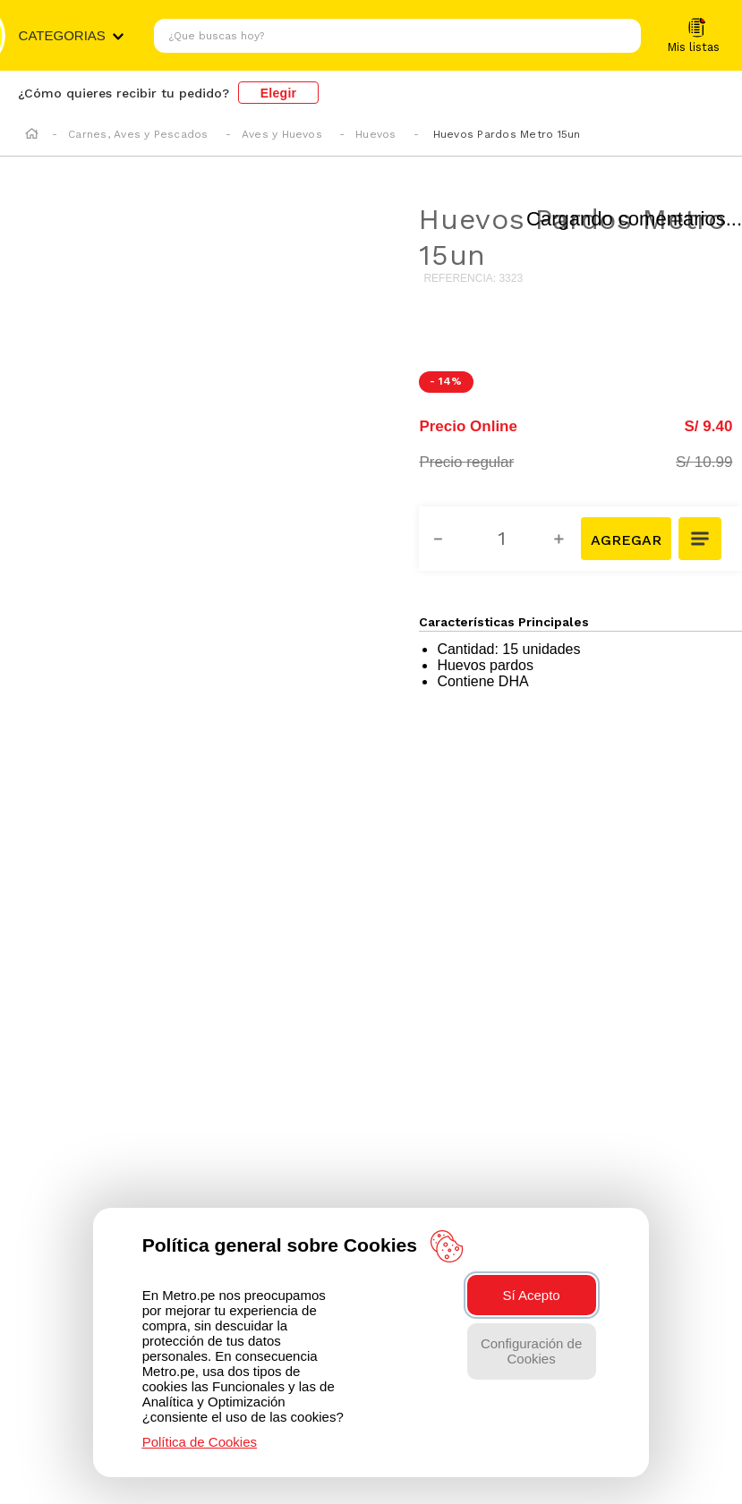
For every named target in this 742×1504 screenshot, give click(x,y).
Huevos (375, 134)
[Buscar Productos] (623, 36)
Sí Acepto (530, 1295)
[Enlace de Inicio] (31, 135)
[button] (700, 540)
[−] (448, 538)
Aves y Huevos (282, 134)
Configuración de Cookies (531, 1351)
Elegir (278, 93)
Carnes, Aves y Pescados (138, 134)
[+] (569, 538)
